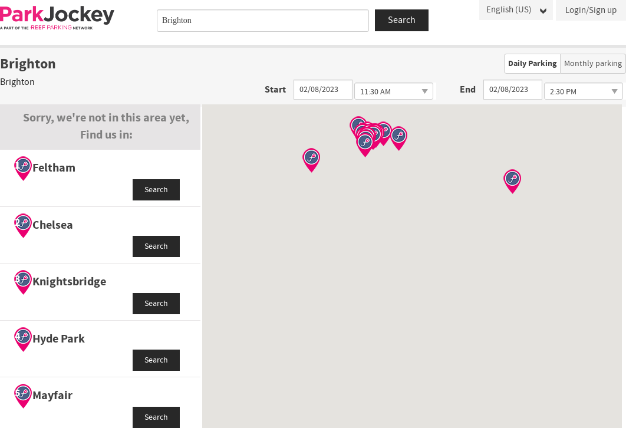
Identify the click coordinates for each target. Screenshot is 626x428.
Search (156, 190)
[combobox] (263, 20)
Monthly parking (593, 63)
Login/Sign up (591, 10)
